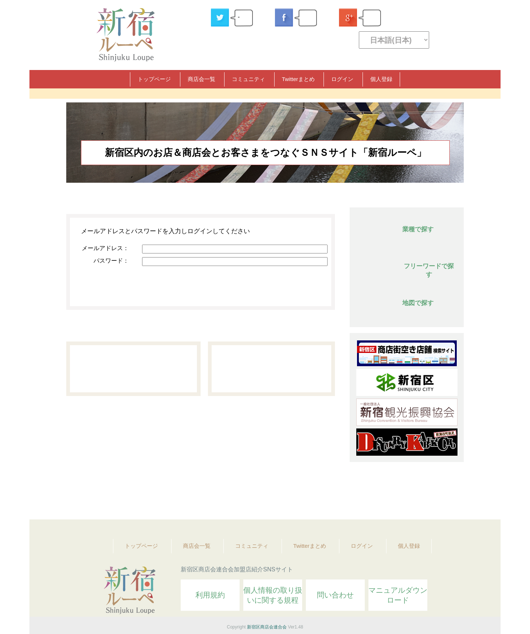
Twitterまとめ (298, 79)
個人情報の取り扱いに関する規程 (272, 595)
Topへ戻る (453, 493)
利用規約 (210, 595)
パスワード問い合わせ (271, 369)
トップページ (154, 79)
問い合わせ (335, 595)
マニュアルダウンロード (397, 595)
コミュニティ (248, 79)
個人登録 (381, 79)
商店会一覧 (201, 79)
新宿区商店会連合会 (267, 627)
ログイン (342, 79)
